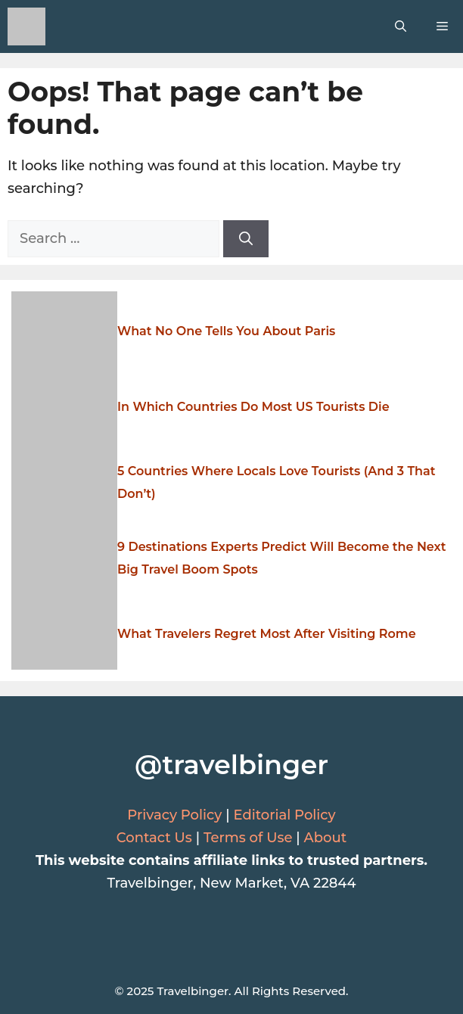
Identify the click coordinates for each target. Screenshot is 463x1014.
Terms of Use (248, 837)
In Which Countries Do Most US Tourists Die (253, 407)
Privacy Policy (174, 815)
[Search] (246, 238)
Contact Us (154, 837)
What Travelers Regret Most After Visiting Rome (266, 634)
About (325, 837)
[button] (400, 26)
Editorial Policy (284, 815)
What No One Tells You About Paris (226, 331)
